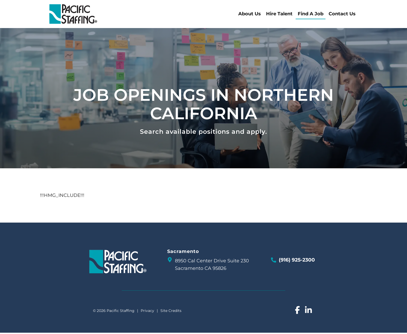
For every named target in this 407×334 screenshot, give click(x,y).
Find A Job (320, 14)
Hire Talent (288, 14)
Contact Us (351, 14)
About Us (259, 14)
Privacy (147, 311)
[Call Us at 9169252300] (273, 261)
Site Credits (170, 311)
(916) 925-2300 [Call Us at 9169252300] (297, 261)
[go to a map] (169, 260)
